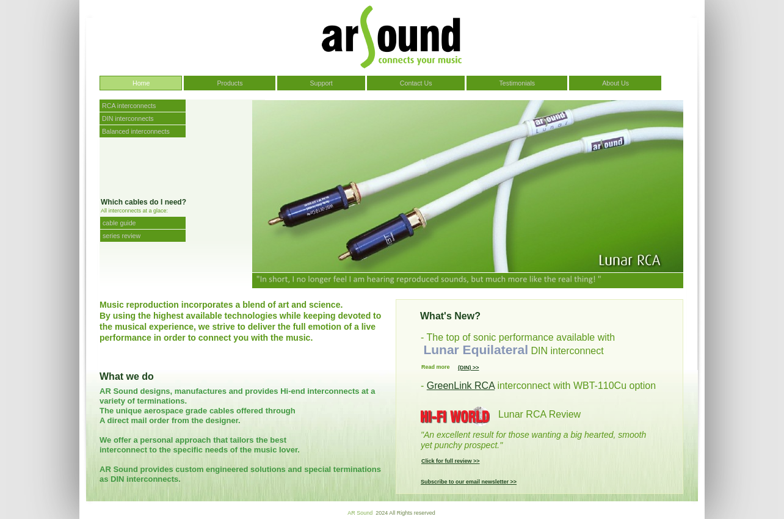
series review (121, 235)
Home (141, 83)
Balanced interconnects (136, 131)
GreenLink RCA (461, 385)
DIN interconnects (129, 118)
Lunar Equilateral (475, 350)
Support (321, 83)
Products (229, 83)
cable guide (119, 223)
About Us (615, 83)
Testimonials (517, 83)
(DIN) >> (468, 368)
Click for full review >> (450, 461)
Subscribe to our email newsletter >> (469, 482)
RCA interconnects (129, 105)
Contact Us (416, 83)
